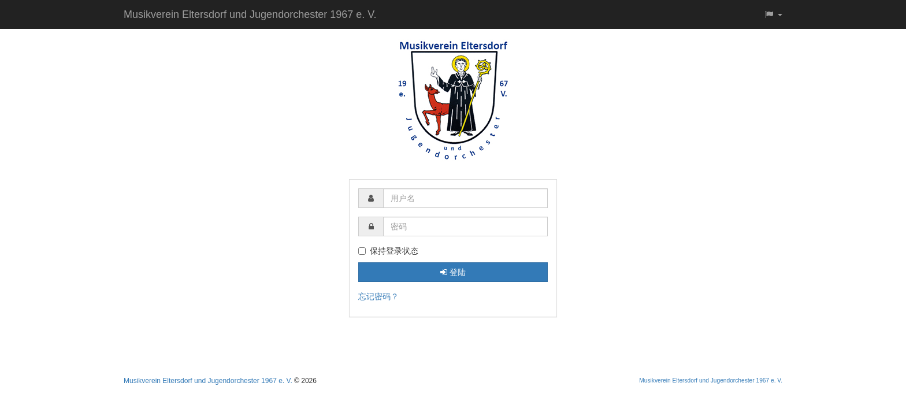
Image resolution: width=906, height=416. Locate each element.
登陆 (453, 272)
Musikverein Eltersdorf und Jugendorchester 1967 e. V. (250, 14)
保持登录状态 (388, 250)
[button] (773, 14)
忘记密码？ (378, 296)
